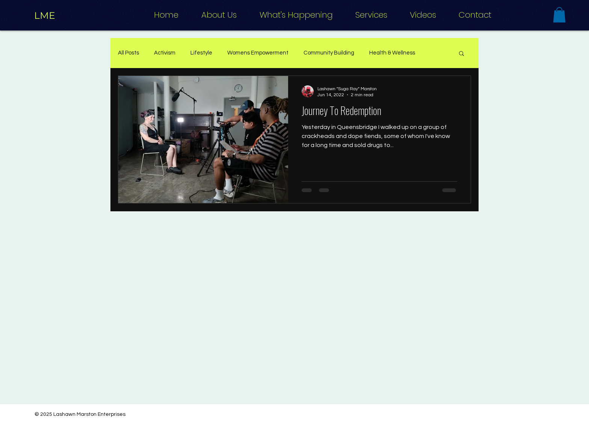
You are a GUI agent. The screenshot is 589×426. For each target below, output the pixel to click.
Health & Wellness (392, 53)
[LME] (45, 15)
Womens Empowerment (257, 53)
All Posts (128, 53)
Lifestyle (201, 53)
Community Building (329, 53)
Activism (164, 53)
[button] (559, 15)
